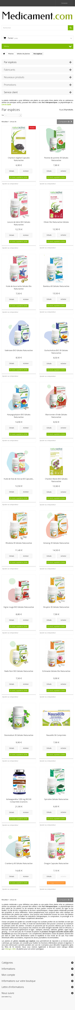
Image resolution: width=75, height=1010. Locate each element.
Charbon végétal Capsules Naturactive (19, 159)
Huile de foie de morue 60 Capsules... (19, 479)
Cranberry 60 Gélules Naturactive (18, 863)
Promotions (10, 84)
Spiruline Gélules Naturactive (56, 799)
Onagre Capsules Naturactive (56, 863)
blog (9, 997)
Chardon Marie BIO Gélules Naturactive (56, 480)
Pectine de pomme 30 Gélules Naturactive (56, 159)
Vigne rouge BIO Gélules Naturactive (19, 607)
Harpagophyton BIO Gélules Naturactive (18, 415)
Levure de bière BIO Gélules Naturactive (18, 223)
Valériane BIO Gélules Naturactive (19, 350)
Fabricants (9, 69)
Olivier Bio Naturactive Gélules (56, 222)
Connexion (64, 3)
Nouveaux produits (14, 77)
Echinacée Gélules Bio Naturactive (56, 671)
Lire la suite (6, 104)
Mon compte (8, 974)
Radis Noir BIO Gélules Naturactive (18, 671)
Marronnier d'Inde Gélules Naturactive (56, 415)
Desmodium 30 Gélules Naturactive (18, 735)
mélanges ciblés (10, 949)
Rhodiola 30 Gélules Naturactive (19, 543)
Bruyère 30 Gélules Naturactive (56, 607)
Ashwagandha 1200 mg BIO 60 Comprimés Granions (18, 800)
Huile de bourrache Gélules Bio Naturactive (18, 287)
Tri (3, 115)
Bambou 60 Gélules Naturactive (56, 286)
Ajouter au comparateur (10, 184)
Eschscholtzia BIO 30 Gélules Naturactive (56, 351)
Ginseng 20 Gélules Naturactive (56, 543)
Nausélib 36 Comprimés (56, 735)
